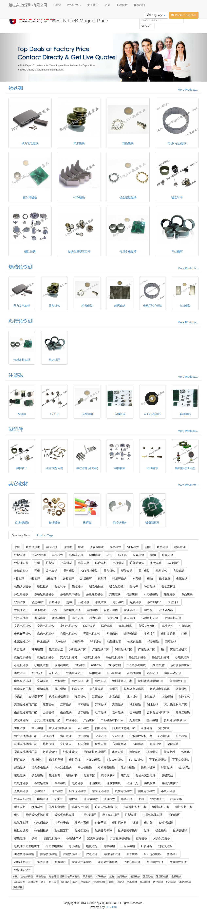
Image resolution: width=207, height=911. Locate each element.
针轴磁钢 (146, 846)
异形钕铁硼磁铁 (120, 838)
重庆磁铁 (19, 728)
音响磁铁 (54, 602)
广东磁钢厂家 (100, 649)
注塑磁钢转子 (74, 673)
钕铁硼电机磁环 (64, 814)
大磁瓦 (113, 688)
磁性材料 (54, 775)
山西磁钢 (48, 712)
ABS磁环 (132, 854)
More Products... (188, 89)
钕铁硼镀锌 (50, 751)
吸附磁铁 (95, 555)
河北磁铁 (164, 728)
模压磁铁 (180, 547)
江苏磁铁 (48, 704)
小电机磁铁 (21, 665)
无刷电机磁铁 (91, 633)
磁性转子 (60, 586)
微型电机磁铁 (137, 657)
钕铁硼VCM (73, 838)
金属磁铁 (181, 578)
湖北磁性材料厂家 (175, 704)
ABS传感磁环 (152, 854)
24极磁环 (86, 578)
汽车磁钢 (152, 673)
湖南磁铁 (184, 696)
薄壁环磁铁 (21, 594)
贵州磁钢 (152, 720)
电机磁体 (92, 610)
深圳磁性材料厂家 (135, 806)
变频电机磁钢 (22, 657)
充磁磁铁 (114, 594)
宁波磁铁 (118, 736)
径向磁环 (174, 814)
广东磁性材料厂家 (106, 806)
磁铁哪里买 (36, 696)
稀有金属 (176, 799)
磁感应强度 (56, 649)
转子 (109, 555)
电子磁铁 (118, 602)
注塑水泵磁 (82, 822)
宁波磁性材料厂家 (141, 736)
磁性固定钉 (62, 830)
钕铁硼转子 (154, 602)
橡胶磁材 (152, 751)
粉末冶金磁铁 (63, 767)
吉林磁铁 (118, 712)
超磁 (148, 547)
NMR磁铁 (89, 625)
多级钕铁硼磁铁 (44, 594)
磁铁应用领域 (80, 806)
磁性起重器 (56, 759)
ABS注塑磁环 (22, 862)
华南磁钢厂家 (22, 688)
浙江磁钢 (83, 736)
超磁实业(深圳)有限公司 (27, 5)
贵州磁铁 (134, 720)
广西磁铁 (71, 720)
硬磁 (37, 570)
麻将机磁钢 (134, 673)
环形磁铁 (149, 586)
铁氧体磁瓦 (134, 641)
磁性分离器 (166, 610)
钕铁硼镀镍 (70, 751)
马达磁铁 (83, 602)
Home (57, 5)
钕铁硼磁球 (180, 830)
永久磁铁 (117, 751)
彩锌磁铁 (126, 799)
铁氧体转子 (21, 610)
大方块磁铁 (96, 688)
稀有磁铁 (51, 547)
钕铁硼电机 (59, 618)
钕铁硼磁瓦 (114, 641)
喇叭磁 (125, 775)
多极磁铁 (156, 562)
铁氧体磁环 (148, 767)
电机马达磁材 (22, 680)
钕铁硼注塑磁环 (82, 862)
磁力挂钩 (95, 618)
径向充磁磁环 (110, 814)
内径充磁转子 (170, 783)
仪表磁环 (91, 854)
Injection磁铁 (115, 759)
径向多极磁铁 (40, 767)
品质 (107, 5)
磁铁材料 (72, 775)
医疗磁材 (101, 562)
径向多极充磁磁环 (94, 751)
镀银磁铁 (19, 775)
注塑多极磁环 (71, 854)
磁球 (146, 830)
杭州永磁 (48, 743)
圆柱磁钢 (60, 688)
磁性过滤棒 (116, 586)
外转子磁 (100, 822)
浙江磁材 (48, 736)
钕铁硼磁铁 (21, 562)
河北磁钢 (146, 728)
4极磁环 (19, 578)
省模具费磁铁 (106, 767)
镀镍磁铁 (109, 799)
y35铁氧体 (158, 665)
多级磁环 (43, 862)
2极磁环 (51, 578)
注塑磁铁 (19, 555)
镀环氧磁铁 (91, 799)
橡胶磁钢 (134, 751)
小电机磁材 (41, 665)
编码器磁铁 (131, 633)
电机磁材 (118, 562)
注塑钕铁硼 (39, 555)
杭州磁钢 (181, 736)
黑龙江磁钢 (21, 720)
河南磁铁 (83, 704)
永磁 (17, 547)
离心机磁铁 (126, 625)
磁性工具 (132, 783)
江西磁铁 (80, 696)
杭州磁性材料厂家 (25, 743)
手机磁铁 (101, 602)
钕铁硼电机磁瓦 (160, 688)
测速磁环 (60, 862)
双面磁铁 (19, 602)
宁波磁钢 (100, 736)
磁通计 (59, 799)
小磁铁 (18, 696)
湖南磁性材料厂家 (25, 704)
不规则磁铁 (168, 791)
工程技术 (122, 5)
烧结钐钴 (184, 767)
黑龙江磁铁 (183, 712)
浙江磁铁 (66, 736)
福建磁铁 (172, 743)
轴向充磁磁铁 (100, 791)
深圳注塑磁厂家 (122, 680)
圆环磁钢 (170, 641)
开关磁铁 (57, 791)
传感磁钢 (132, 594)
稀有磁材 (19, 806)
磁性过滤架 (21, 830)
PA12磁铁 (43, 641)
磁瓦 (54, 610)
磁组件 (15, 429)
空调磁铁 (60, 680)
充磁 (141, 799)
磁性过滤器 (166, 822)
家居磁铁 (40, 618)
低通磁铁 (95, 783)
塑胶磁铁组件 (155, 862)
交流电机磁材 (68, 657)
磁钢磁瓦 (43, 688)
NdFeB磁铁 (94, 759)
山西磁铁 (66, 712)
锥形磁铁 (141, 838)
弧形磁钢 (19, 649)
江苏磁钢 (66, 704)
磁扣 (150, 578)
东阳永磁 (83, 743)
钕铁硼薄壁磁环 (128, 830)
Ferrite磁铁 (136, 759)
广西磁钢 (89, 720)
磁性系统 (74, 759)
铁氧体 (185, 751)
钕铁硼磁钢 (41, 822)
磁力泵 (148, 610)
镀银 (34, 838)
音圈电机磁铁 (71, 610)
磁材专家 (89, 775)
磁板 (135, 822)
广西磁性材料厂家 (112, 720)
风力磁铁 (115, 547)
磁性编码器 (168, 633)
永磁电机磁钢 (45, 633)
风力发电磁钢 (54, 846)
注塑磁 (15, 375)
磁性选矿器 (169, 586)
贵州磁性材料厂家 (175, 720)
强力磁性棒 (21, 618)
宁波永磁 (66, 743)
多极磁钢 (112, 633)
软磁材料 (169, 751)
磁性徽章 (164, 578)
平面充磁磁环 (132, 862)
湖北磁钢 (152, 704)
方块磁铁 (179, 570)
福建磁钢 (155, 743)
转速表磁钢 (165, 846)
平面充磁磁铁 (157, 759)
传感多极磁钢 (48, 854)
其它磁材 (18, 483)
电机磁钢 (74, 846)
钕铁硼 (15, 88)
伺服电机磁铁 (146, 791)
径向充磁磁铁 (77, 791)
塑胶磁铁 (126, 570)
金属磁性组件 (22, 641)
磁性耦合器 (119, 822)
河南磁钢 (100, 704)
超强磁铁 (135, 602)
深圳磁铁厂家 (77, 649)
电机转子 (54, 673)
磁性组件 (167, 625)
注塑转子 (173, 602)
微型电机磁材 (160, 657)
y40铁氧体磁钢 (180, 665)
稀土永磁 (100, 680)
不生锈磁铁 (85, 767)
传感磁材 (37, 759)
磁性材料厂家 (183, 806)
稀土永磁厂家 (80, 680)
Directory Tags (21, 535)
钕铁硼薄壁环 (103, 830)
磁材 (17, 814)
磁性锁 (73, 799)
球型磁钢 (77, 688)
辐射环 (102, 578)
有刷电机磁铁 (68, 633)
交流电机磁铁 (45, 625)
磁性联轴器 (96, 586)
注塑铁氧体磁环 (152, 814)
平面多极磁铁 (180, 759)
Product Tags (45, 535)
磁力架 (148, 822)
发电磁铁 (51, 570)
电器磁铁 (77, 783)
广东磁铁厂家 (146, 649)
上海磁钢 (167, 696)
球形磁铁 (161, 570)
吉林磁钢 (135, 712)
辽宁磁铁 (83, 712)
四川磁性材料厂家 (123, 728)
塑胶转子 (37, 673)
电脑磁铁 (43, 799)
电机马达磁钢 (172, 673)
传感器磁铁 (76, 555)
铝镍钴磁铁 (41, 783)
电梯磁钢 (109, 846)
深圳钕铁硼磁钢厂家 (151, 680)
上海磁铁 (149, 696)
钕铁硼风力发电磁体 (27, 846)
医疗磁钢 (19, 759)
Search (147, 26)
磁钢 (153, 555)
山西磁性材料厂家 (25, 712)
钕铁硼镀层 (157, 799)
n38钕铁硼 (114, 665)
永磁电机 (129, 618)
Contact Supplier (183, 15)
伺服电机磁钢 (91, 657)
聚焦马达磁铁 (95, 838)
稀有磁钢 (37, 649)
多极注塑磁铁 (94, 594)
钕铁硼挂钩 (41, 830)
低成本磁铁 (128, 767)
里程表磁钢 (128, 846)
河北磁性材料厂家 (25, 736)
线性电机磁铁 (123, 791)
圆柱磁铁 (144, 570)
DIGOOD (111, 907)
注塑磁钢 (185, 625)
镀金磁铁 (37, 775)
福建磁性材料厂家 (25, 751)
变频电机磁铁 (45, 657)
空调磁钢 (43, 680)
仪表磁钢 (138, 555)
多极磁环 (173, 562)
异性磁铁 (69, 570)
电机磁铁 (57, 555)
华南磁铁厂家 (178, 680)
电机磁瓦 (91, 846)
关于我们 (92, 5)
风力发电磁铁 (161, 838)
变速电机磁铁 (172, 618)
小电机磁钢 (182, 657)
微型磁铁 (181, 688)
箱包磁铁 (169, 594)
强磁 (37, 562)
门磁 (184, 633)
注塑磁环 (130, 814)
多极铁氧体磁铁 (70, 594)
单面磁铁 (187, 594)
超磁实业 (167, 775)
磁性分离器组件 (145, 775)
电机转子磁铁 (22, 633)
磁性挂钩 (43, 586)
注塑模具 (149, 633)
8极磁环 (35, 578)
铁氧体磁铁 (97, 547)
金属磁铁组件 (178, 862)
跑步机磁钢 (114, 673)
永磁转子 (78, 641)
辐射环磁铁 (119, 578)
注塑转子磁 (62, 822)
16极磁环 (68, 578)
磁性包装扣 (82, 830)
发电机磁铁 (62, 665)
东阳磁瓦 (138, 743)
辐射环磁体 (111, 610)
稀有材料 (37, 806)
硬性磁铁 (100, 743)
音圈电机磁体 (51, 838)
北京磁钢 (132, 696)
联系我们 (139, 5)
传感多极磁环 (149, 618)
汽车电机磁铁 (22, 799)
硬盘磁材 (37, 602)
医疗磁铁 (107, 625)
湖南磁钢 (118, 704)
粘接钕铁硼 (20, 321)
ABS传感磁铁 (89, 570)
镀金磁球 (161, 830)
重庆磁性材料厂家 (60, 728)
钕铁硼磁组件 (22, 869)
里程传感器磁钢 (24, 854)
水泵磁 (137, 578)
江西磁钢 (98, 696)
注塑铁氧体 (137, 562)
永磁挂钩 (112, 618)
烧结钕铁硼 (20, 266)
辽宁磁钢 (100, 712)
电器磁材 (83, 562)
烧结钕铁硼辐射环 (37, 814)
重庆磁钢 (37, 728)
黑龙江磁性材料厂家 (47, 720)
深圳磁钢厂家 (123, 649)
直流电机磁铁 (22, 625)
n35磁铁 (80, 665)
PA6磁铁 (61, 641)
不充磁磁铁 (151, 594)
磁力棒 (134, 586)
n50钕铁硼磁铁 (136, 665)
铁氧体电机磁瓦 (134, 688)
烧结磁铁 (162, 547)
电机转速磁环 (112, 854)
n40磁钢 (96, 665)
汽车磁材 (66, 562)
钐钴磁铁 (60, 783)
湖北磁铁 (135, 704)
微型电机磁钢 (114, 657)
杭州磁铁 (164, 736)
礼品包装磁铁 (57, 806)
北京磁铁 (115, 696)
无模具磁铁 (21, 791)
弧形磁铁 (40, 610)
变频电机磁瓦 (178, 649)
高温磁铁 (77, 618)
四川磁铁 (83, 728)
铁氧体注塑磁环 (108, 862)
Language (156, 15)
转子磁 (122, 555)
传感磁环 (172, 854)
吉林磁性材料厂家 (158, 712)
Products (74, 5)
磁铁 (81, 547)
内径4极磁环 (88, 814)
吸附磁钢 (95, 673)
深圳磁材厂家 (160, 806)
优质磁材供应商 (59, 696)
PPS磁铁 (95, 641)
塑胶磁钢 (19, 673)
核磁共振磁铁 (22, 586)
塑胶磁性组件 (147, 625)
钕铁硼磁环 (131, 610)
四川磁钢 (100, 728)
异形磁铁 (109, 570)
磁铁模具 (149, 783)
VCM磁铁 (133, 547)
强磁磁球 (19, 838)
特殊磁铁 (153, 641)
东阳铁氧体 (119, 743)
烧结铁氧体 (21, 570)
